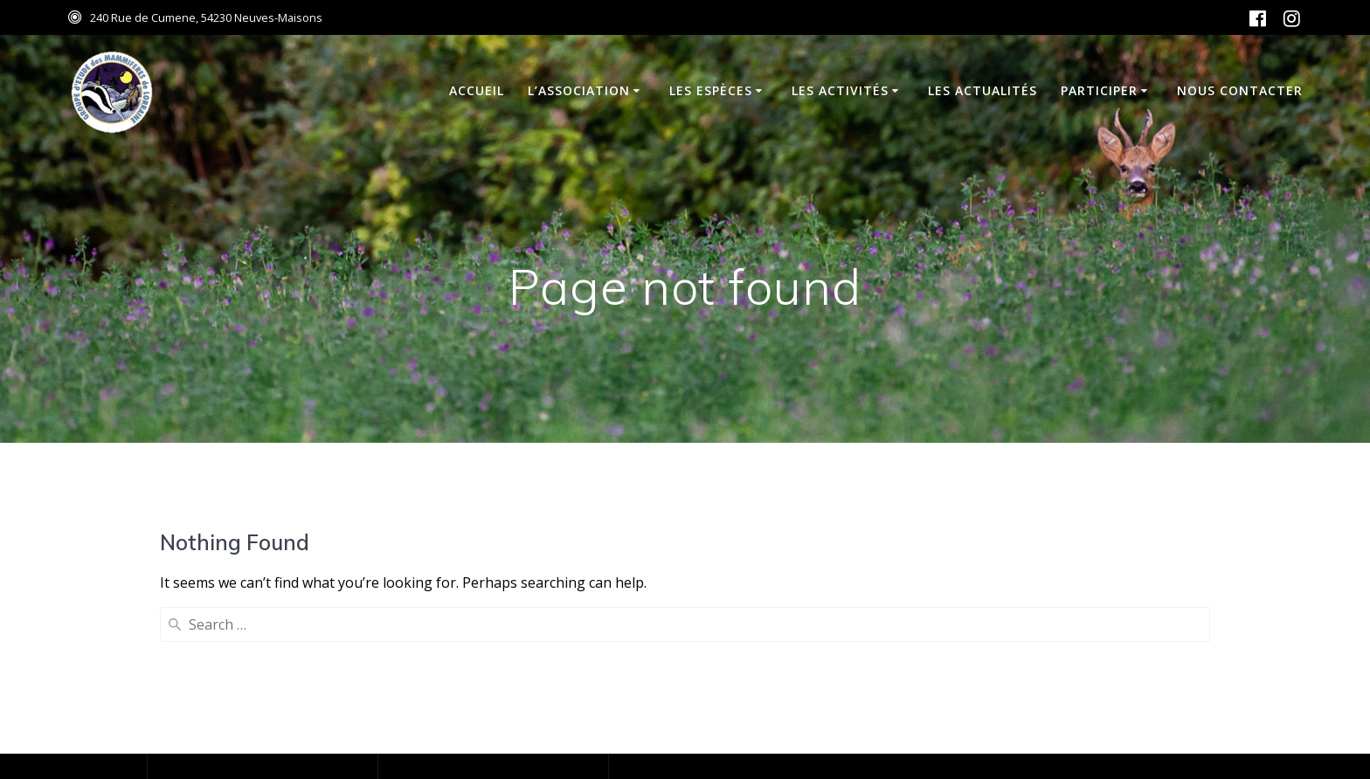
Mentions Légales (219, 695)
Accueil (476, 90)
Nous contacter (1240, 90)
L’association (579, 90)
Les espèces (710, 90)
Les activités (840, 90)
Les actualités (982, 90)
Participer (1099, 90)
